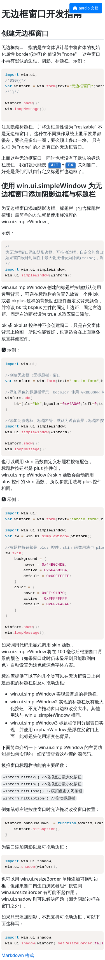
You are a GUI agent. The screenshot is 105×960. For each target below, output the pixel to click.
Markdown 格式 (17, 955)
